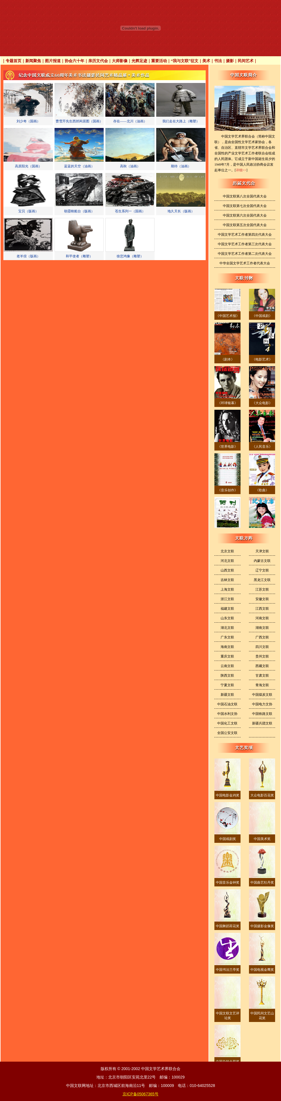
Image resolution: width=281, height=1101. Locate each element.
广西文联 (262, 637)
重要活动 (159, 61)
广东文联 (227, 637)
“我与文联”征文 (184, 61)
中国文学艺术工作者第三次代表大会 (245, 244)
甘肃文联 (262, 675)
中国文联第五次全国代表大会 (245, 225)
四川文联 (262, 647)
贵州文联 (262, 656)
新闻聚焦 (33, 61)
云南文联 (227, 666)
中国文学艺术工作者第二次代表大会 (245, 254)
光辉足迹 (139, 61)
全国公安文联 (227, 733)
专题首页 (13, 61)
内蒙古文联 (262, 561)
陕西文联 (227, 675)
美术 (206, 61)
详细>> (241, 170)
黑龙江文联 (262, 580)
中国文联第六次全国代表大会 (245, 215)
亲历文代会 (98, 61)
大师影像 (120, 61)
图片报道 (53, 61)
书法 (218, 61)
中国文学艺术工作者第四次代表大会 (245, 235)
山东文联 (227, 618)
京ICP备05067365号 (140, 1094)
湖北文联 (227, 628)
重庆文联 (227, 656)
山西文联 (227, 570)
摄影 (230, 61)
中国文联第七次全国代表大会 (245, 206)
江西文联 (262, 609)
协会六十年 (74, 61)
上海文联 (227, 589)
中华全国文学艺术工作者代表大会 (244, 263)
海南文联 (227, 647)
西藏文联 (262, 666)
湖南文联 (262, 628)
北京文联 (227, 551)
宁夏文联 (227, 685)
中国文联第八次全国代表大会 (245, 196)
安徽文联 (262, 599)
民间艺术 (245, 61)
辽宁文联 (262, 570)
